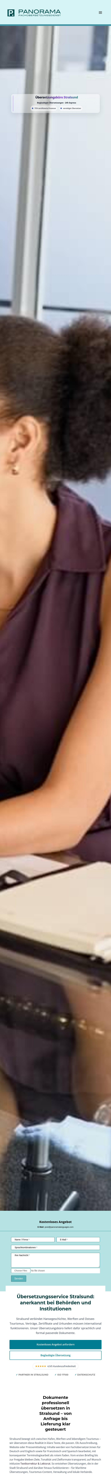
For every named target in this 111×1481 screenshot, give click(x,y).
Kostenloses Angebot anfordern (56, 1344)
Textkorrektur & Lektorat (35, 1463)
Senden (18, 1278)
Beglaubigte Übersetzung (55, 1355)
